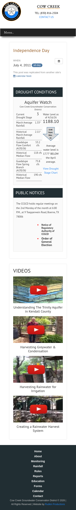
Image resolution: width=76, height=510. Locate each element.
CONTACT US (46, 17)
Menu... (9, 32)
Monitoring (38, 461)
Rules (38, 471)
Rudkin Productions (55, 504)
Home (38, 451)
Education (38, 481)
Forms (38, 486)
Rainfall (38, 466)
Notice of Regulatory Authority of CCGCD (47, 229)
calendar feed (22, 76)
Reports (38, 476)
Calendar (38, 491)
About (38, 456)
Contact (38, 496)
